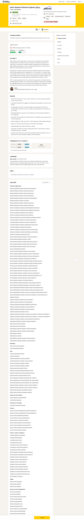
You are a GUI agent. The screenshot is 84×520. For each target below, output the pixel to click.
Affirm (37, 7)
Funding (59, 52)
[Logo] (6, 2)
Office (58, 59)
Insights (59, 41)
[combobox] (42, 182)
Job (38, 29)
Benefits (59, 48)
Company (44, 29)
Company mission (61, 38)
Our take (59, 45)
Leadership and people (63, 55)
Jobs (58, 62)
